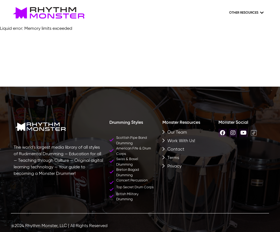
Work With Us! (181, 141)
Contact (175, 149)
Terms (173, 158)
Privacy (174, 166)
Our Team (177, 132)
